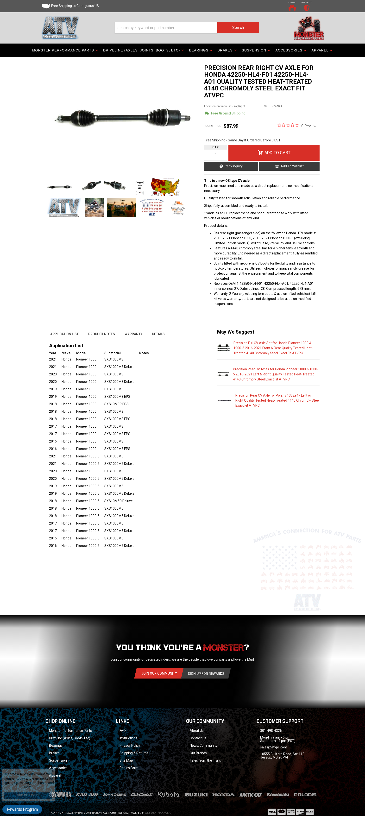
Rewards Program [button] (22, 809)
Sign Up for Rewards (206, 674)
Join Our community (159, 673)
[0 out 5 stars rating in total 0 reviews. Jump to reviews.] (297, 125)
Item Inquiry (234, 166)
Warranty (133, 334)
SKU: (267, 106)
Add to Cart (277, 152)
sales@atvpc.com (273, 747)
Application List (64, 334)
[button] (187, 27)
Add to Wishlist (292, 166)
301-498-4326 (271, 731)
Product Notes (101, 334)
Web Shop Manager (157, 812)
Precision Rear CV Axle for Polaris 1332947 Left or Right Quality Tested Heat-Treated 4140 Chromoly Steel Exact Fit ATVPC (277, 400)
